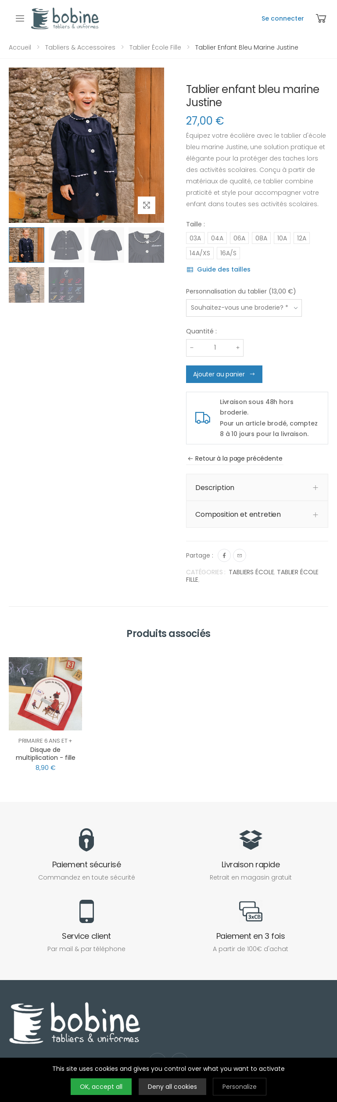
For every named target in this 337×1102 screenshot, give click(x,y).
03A (195, 238)
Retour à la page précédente (235, 458)
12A (301, 238)
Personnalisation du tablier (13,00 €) (241, 291)
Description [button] (214, 488)
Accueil (20, 47)
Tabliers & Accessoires (79, 47)
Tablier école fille (154, 47)
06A (239, 238)
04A (217, 238)
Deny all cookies (172, 1086)
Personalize (239, 1086)
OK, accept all (101, 1086)
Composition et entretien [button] (238, 514)
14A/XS (200, 253)
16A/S (228, 253)
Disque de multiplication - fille (45, 753)
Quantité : (201, 331)
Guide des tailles (218, 269)
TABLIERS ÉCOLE (251, 572)
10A (282, 238)
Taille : (195, 224)
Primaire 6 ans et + (45, 741)
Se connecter (283, 18)
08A (261, 238)
